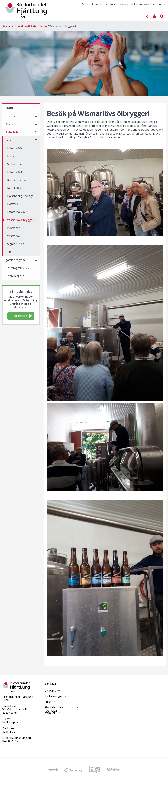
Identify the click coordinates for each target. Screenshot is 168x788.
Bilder (43, 26)
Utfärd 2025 (14, 148)
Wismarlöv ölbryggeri (62, 26)
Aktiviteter (31, 26)
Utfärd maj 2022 (17, 212)
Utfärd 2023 (14, 172)
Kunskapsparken (17, 180)
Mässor (12, 156)
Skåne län (8, 26)
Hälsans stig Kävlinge (20, 196)
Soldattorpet (15, 164)
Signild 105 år (15, 244)
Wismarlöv (13, 236)
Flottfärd (12, 204)
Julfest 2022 (14, 188)
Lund (20, 26)
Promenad (13, 228)
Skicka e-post (10, 722)
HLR (8, 252)
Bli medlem (23, 316)
